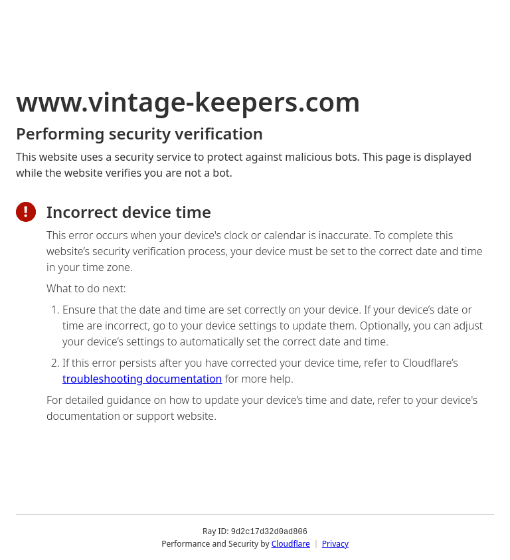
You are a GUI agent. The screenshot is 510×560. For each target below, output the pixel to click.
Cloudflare (291, 543)
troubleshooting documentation (142, 378)
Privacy (335, 543)
